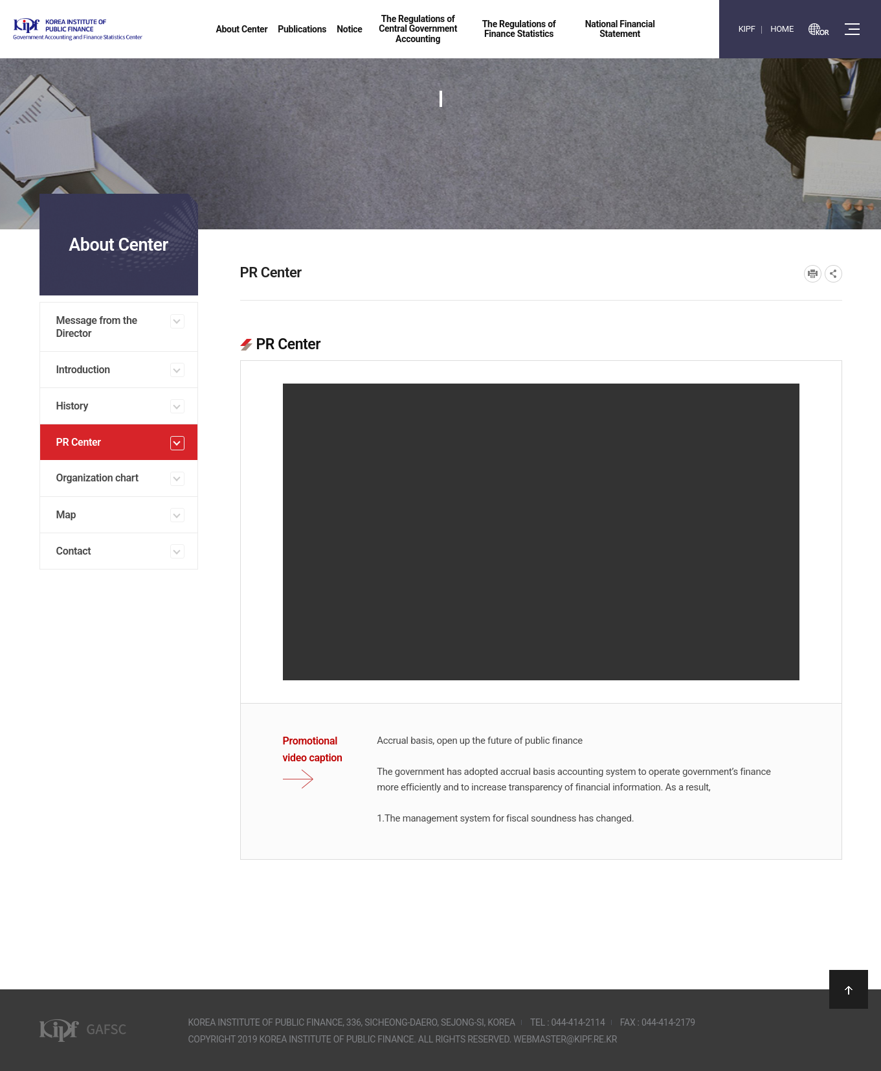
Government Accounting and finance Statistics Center (112, 29)
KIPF (747, 29)
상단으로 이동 (848, 989)
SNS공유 (833, 273)
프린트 (812, 273)
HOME (782, 29)
